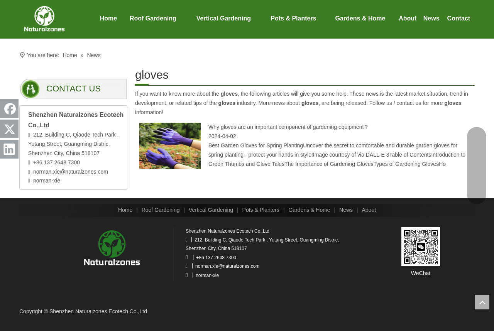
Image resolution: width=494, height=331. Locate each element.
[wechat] (420, 246)
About (369, 210)
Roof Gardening (161, 210)
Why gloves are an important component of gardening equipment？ (288, 127)
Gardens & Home (309, 210)
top (482, 302)
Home (125, 210)
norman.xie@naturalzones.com (70, 172)
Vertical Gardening (211, 210)
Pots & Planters (261, 210)
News (346, 210)
